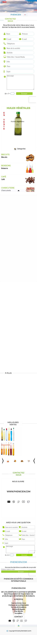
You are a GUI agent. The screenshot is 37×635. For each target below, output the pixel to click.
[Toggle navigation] (25, 14)
